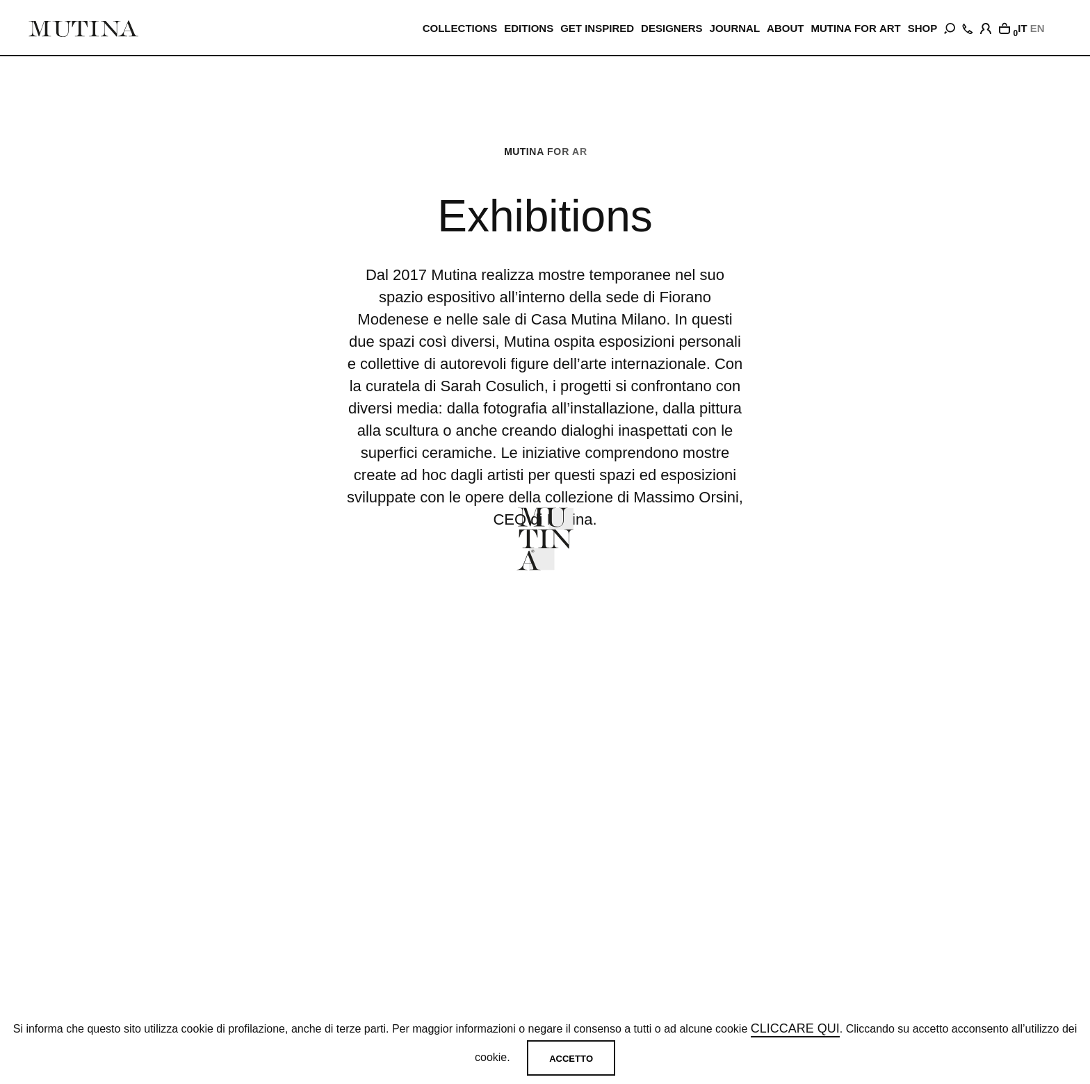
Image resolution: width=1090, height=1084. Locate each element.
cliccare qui (795, 1028)
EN (1037, 28)
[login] (985, 26)
